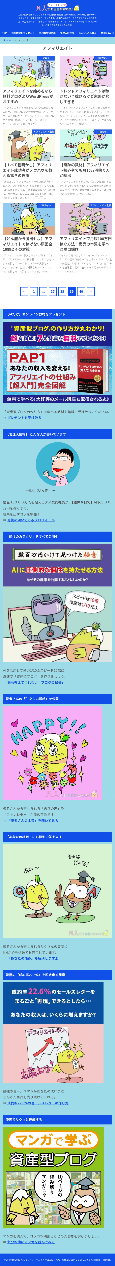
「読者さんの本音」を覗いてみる (32, 820)
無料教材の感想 (47, 33)
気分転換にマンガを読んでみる (31, 1242)
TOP (4, 33)
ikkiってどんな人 (87, 33)
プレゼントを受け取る (24, 418)
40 (81, 291)
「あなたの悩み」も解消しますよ (32, 958)
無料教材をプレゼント (23, 33)
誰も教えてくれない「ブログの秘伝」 (36, 682)
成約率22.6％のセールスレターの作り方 (38, 1103)
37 (53, 291)
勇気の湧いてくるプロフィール (31, 520)
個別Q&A (106, 33)
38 (62, 291)
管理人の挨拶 (67, 33)
